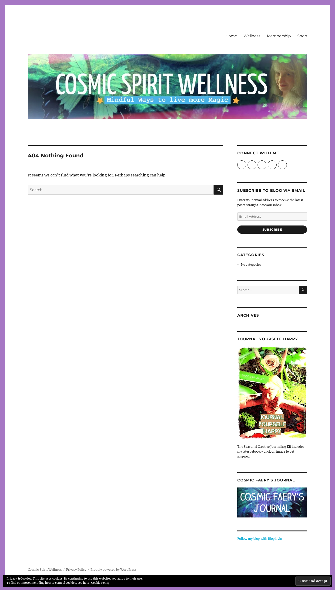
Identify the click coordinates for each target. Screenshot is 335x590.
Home (231, 36)
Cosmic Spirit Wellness (45, 570)
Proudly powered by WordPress (113, 570)
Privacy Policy (76, 570)
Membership (279, 36)
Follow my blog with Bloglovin (259, 539)
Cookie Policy (100, 582)
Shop (302, 36)
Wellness (252, 36)
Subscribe (272, 229)
